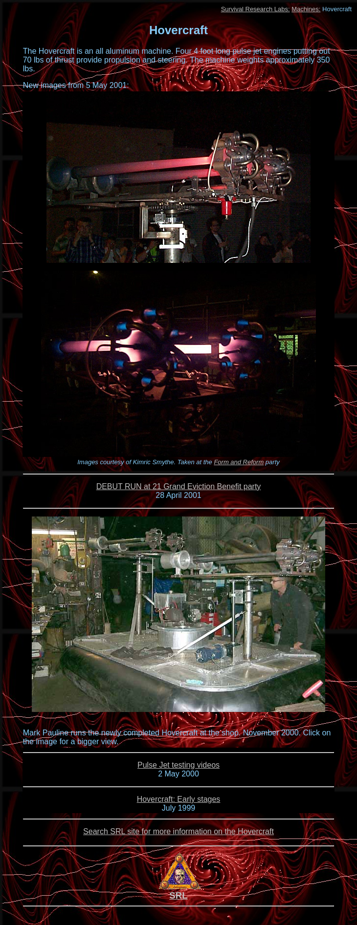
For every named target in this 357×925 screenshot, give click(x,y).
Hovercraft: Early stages (179, 799)
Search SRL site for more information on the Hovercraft (178, 831)
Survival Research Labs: (255, 9)
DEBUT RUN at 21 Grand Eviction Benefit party (178, 486)
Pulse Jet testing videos (178, 765)
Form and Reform (239, 462)
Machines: (305, 9)
